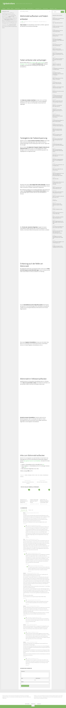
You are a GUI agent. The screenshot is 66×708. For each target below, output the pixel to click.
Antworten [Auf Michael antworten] (24, 523)
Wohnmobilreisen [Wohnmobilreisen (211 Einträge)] (13, 26)
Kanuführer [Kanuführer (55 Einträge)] (7, 15)
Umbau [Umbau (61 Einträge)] (3, 23)
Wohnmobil (21, 476)
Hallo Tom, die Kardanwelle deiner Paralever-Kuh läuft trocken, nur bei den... (58, 54)
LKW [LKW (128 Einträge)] (12, 15)
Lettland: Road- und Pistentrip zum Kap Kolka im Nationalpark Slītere (44, 501)
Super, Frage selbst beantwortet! (57, 22)
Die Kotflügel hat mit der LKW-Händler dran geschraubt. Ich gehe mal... (58, 237)
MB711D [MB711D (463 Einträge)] (11, 17)
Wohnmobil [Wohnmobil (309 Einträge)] (12, 25)
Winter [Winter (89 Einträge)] (8, 25)
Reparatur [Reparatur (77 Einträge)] (15, 21)
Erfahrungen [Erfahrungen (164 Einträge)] (4, 14)
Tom (22, 21)
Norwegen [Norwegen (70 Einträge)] (3, 18)
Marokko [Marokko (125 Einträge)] (14, 15)
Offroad (8, 8)
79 (29, 489)
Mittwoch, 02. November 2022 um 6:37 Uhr (32, 512)
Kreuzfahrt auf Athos (41, 62)
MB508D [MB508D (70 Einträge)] (7, 17)
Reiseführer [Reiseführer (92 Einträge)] (15, 19)
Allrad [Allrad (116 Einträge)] (5, 12)
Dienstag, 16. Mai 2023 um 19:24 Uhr (32, 642)
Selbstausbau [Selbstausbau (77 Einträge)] (4, 22)
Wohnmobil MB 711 (30, 8)
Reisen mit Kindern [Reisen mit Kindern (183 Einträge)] (6, 21)
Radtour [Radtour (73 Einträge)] (3, 19)
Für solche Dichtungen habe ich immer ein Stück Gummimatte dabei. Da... (58, 145)
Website (22, 681)
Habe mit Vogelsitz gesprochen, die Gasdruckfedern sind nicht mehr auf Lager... (58, 222)
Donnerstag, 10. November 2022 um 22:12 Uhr (34, 617)
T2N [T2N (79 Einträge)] (9, 22)
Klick (43, 464)
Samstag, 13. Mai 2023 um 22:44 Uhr (33, 632)
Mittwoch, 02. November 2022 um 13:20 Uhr (32, 539)
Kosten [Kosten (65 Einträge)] (10, 15)
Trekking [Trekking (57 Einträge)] (16, 22)
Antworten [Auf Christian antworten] (24, 598)
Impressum (39, 703)
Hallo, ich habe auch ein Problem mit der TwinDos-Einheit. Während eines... (58, 59)
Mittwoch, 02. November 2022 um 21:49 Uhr (34, 553)
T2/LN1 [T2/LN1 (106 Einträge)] (7, 22)
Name (22, 678)
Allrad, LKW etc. (45, 8)
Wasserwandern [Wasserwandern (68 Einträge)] (14, 23)
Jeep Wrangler (23, 8)
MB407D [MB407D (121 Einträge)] (4, 17)
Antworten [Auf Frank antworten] (24, 551)
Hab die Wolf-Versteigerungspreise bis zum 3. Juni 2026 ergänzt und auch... (58, 160)
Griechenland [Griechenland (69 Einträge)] (4, 15)
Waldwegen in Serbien (24, 63)
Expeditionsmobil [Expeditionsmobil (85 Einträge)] (10, 14)
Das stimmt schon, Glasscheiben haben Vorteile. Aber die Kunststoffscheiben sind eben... (58, 232)
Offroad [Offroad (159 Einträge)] (6, 18)
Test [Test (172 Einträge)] (11, 22)
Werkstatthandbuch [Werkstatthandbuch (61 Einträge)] (4, 25)
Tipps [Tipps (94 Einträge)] (13, 22)
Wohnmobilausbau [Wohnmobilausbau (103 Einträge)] (5, 26)
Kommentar (23, 671)
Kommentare (27, 703)
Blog (55, 8)
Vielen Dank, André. (55, 178)
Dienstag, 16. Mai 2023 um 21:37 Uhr (33, 658)
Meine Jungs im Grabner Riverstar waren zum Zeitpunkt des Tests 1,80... (58, 139)
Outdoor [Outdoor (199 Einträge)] (11, 18)
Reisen (12, 8)
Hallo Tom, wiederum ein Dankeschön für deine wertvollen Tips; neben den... (58, 116)
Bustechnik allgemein (24, 11)
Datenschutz (33, 703)
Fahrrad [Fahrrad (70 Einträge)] (14, 14)
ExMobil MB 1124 (38, 8)
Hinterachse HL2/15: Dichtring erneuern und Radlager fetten (24, 501)
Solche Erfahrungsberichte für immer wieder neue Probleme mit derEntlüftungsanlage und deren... (58, 174)
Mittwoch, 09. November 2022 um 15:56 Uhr (33, 606)
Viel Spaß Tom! (55, 200)
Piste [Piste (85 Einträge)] (16, 18)
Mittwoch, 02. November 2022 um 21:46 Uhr (34, 525)
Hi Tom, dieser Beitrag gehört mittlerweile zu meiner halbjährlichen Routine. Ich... (58, 40)
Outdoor (4, 8)
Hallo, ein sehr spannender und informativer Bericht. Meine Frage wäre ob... (58, 150)
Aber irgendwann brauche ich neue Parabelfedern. (33, 460)
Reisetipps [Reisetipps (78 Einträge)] (12, 21)
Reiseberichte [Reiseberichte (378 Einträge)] (8, 19)
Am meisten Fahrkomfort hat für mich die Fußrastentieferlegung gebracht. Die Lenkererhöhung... (58, 96)
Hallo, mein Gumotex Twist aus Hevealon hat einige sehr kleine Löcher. (57, 130)
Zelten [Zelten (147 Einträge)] (3, 27)
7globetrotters (9, 3)
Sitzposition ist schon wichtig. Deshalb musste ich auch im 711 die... (57, 110)
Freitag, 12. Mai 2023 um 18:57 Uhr (32, 624)
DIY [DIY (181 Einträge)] (11, 13)
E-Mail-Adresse (38, 678)
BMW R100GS (17, 8)
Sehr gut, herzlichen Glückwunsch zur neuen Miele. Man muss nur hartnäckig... (58, 183)
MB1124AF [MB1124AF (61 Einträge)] (15, 17)
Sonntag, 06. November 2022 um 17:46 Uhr (33, 573)
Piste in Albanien (33, 62)
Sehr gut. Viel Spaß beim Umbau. (57, 209)
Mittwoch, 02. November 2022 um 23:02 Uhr (36, 565)
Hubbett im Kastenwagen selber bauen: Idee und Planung (34, 501)
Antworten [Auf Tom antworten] (27, 537)
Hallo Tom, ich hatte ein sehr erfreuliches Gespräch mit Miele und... (57, 204)
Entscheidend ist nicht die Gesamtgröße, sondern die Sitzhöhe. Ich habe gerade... (58, 73)
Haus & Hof (51, 8)
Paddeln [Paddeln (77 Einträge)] (14, 18)
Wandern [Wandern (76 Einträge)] (5, 23)
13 (49, 11)
